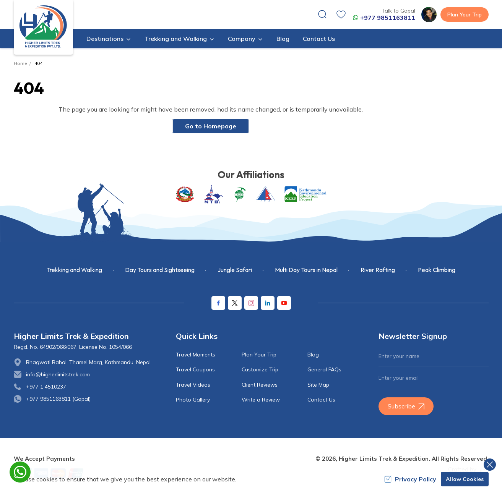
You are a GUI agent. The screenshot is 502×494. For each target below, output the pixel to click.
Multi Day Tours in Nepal (306, 270)
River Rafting (378, 270)
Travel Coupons (195, 369)
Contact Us (319, 38)
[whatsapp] (20, 472)
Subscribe (406, 406)
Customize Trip (260, 369)
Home (20, 63)
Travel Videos (193, 384)
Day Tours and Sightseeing (160, 270)
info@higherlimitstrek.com (58, 374)
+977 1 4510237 (46, 386)
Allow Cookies (465, 479)
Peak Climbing (436, 270)
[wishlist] (341, 14)
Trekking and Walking (74, 270)
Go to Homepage (210, 126)
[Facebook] (218, 303)
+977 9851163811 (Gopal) (58, 398)
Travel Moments (195, 354)
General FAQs (324, 369)
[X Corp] (235, 303)
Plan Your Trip (464, 14)
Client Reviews (260, 384)
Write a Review (261, 399)
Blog (282, 38)
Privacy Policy (410, 479)
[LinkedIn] (268, 303)
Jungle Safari (235, 270)
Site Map (318, 384)
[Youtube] (284, 303)
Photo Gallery (193, 399)
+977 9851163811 (384, 18)
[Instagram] (251, 303)
